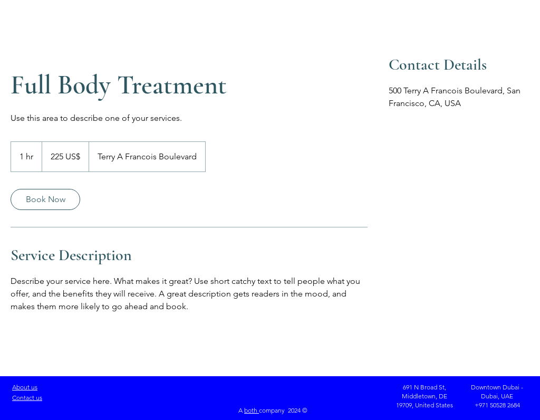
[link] (45, 199)
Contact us (27, 398)
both (251, 410)
